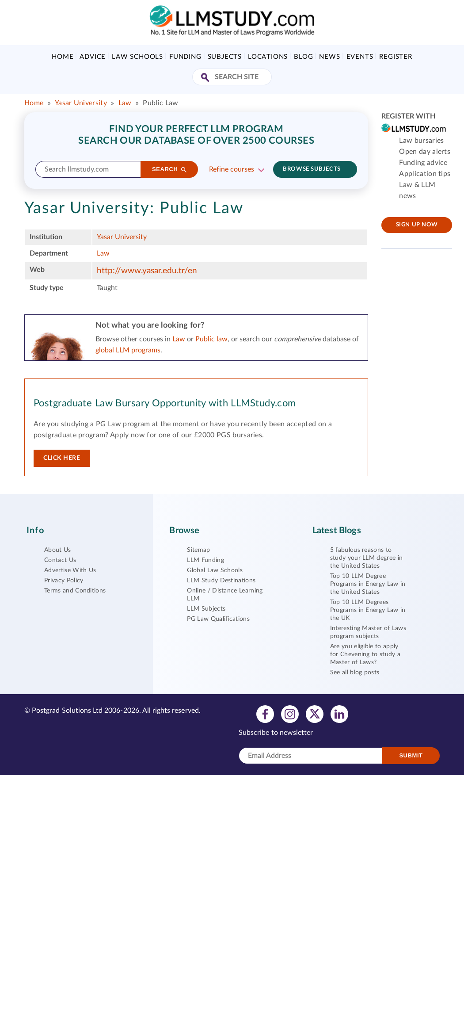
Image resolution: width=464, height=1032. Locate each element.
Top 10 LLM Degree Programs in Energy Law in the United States (368, 584)
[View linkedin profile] (339, 713)
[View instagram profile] (290, 713)
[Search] (169, 169)
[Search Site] (206, 78)
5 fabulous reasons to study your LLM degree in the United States (366, 558)
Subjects (225, 57)
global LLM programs (127, 350)
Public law (211, 339)
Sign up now (417, 225)
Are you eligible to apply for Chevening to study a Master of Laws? (365, 654)
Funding (185, 57)
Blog (303, 57)
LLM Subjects (206, 609)
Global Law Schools (215, 570)
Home (62, 57)
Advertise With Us (70, 570)
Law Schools (137, 57)
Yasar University (81, 103)
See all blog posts (355, 672)
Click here (61, 458)
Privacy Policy (63, 580)
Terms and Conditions (75, 591)
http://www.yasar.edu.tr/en (147, 271)
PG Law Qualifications (218, 619)
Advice (93, 57)
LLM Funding (205, 560)
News (329, 57)
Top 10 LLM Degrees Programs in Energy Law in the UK (368, 610)
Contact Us (60, 560)
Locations (268, 57)
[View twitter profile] (314, 713)
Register (395, 57)
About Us (57, 550)
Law (125, 103)
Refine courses (231, 169)
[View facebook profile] (265, 713)
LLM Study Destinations (221, 580)
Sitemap (198, 550)
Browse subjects (311, 169)
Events (359, 57)
